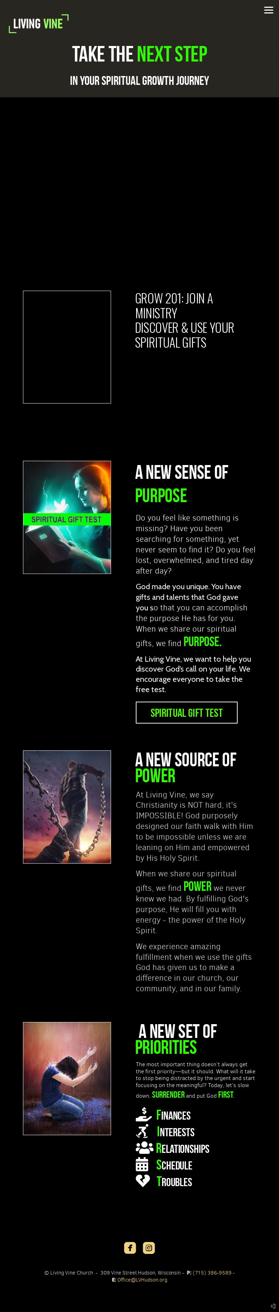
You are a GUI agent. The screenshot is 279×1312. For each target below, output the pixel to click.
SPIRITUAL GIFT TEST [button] (187, 712)
